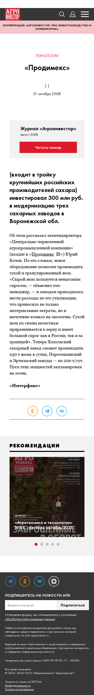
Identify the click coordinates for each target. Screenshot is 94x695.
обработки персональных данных (30, 619)
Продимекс (46, 254)
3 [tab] (47, 544)
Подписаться (73, 605)
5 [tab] (58, 544)
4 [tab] (52, 544)
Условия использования (19, 689)
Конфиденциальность (18, 685)
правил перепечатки (32, 632)
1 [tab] (36, 544)
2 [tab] (41, 544)
